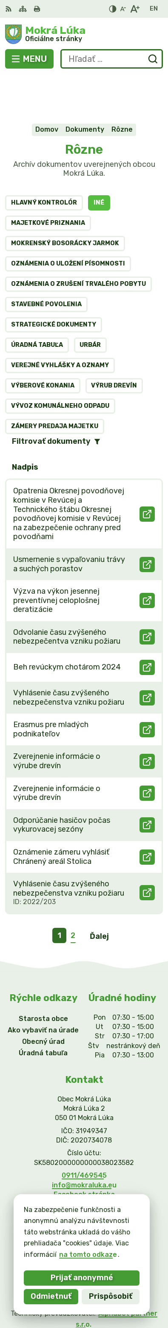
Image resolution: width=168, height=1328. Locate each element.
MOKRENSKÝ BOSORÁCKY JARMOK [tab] (65, 201)
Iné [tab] (99, 161)
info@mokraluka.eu (84, 1144)
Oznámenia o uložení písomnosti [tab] (68, 222)
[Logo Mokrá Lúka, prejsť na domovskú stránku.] (84, 34)
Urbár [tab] (90, 303)
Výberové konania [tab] (42, 344)
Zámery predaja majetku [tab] (54, 384)
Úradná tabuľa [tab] (37, 303)
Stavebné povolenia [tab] (46, 262)
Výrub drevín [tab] (114, 344)
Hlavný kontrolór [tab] (44, 161)
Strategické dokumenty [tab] (53, 283)
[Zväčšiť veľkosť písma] (134, 9)
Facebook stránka (84, 1153)
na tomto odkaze (88, 1255)
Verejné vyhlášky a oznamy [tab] (60, 323)
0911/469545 (84, 1134)
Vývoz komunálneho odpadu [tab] (60, 364)
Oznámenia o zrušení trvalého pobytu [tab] (78, 242)
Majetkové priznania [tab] (48, 181)
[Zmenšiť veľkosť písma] (123, 9)
